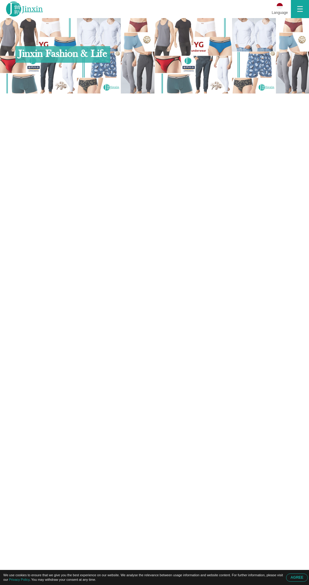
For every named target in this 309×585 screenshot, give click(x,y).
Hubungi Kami (61, 100)
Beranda (28, 100)
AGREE (297, 577)
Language (280, 13)
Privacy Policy (19, 579)
